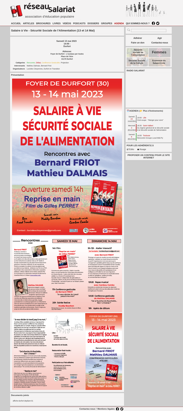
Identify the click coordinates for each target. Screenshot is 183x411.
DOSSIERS (93, 23)
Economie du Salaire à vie (159, 61)
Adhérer (137, 38)
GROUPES (106, 23)
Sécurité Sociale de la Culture (137, 61)
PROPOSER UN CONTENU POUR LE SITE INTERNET (149, 156)
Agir (159, 38)
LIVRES (57, 23)
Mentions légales (106, 409)
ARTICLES (28, 23)
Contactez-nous (159, 42)
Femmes (159, 52)
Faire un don (137, 42)
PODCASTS (79, 23)
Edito (130, 149)
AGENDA (119, 23)
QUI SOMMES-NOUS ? (138, 23)
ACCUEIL (16, 23)
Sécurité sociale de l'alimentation (138, 52)
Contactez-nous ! (88, 409)
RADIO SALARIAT (136, 70)
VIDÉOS (67, 23)
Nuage (141, 149)
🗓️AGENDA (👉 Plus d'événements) (145, 111)
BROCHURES (43, 23)
